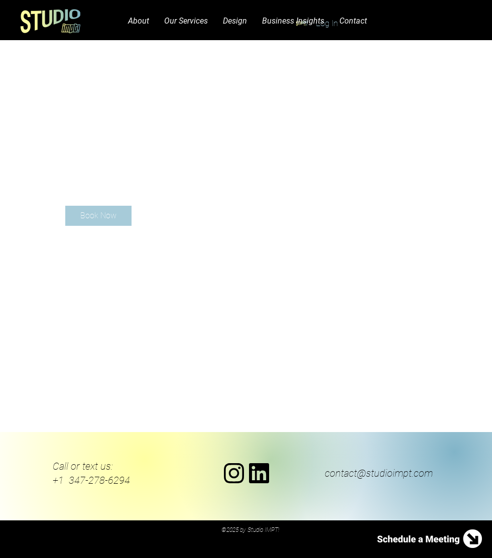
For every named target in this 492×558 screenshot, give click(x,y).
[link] (98, 216)
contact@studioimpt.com (379, 473)
